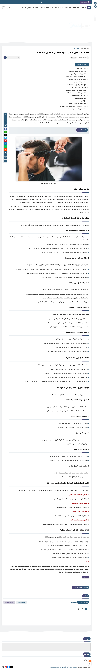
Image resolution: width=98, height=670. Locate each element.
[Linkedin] (5, 143)
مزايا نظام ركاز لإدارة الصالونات (77, 71)
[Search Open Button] (95, 3)
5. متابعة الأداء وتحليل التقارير (77, 103)
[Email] (5, 152)
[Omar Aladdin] (87, 57)
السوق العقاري (59, 7)
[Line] (5, 146)
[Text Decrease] (5, 123)
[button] (5, 129)
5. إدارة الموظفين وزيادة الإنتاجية (76, 85)
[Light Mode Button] (90, 661)
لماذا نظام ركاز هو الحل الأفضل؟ (77, 109)
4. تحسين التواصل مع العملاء (78, 82)
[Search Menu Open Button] (8, 8)
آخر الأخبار (83, 7)
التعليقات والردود (9, 602)
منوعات (23, 7)
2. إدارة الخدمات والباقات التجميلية (76, 76)
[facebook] (95, 17)
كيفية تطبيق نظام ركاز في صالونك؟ (75, 90)
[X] (95, 20)
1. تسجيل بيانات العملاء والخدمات (76, 93)
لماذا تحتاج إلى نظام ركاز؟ (78, 87)
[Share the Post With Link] (5, 126)
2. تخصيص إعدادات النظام (78, 95)
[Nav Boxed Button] (95, 6)
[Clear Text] (5, 57)
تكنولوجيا (42, 7)
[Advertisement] (32, 25)
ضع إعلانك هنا (46, 647)
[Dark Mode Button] (90, 664)
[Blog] (5, 155)
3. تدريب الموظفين (80, 98)
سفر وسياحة (49, 7)
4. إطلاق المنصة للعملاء (79, 101)
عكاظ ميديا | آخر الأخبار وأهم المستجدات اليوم (63, 667)
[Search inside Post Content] (5, 114)
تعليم (36, 7)
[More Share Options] (5, 161)
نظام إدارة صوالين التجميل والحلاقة (76, 206)
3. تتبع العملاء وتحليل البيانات (77, 79)
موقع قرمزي (87, 660)
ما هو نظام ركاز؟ (81, 68)
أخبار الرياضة (75, 7)
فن (33, 7)
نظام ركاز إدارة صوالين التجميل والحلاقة (36, 117)
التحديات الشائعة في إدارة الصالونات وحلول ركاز (72, 106)
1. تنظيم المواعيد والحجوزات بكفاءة (76, 74)
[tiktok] (11, 667)
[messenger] (8, 667)
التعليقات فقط (21, 602)
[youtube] (6, 667)
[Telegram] (5, 138)
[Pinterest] (5, 141)
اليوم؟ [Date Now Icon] (3, 7)
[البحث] (11, 58)
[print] (5, 158)
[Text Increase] (5, 117)
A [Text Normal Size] (5, 120)
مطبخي (29, 7)
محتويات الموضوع (82, 64)
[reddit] (5, 149)
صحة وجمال (68, 7)
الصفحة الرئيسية (84, 48)
